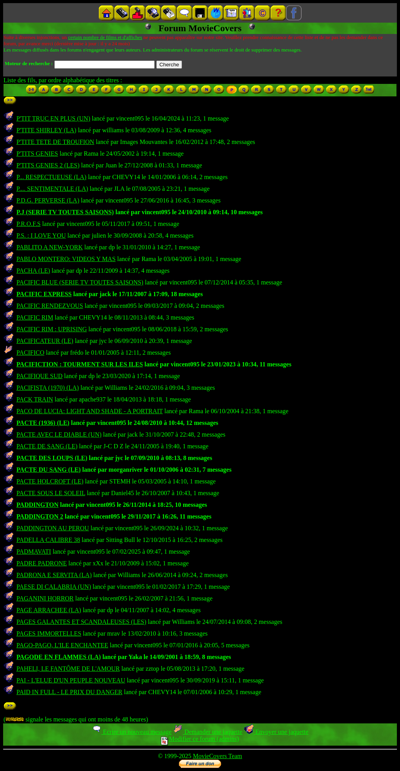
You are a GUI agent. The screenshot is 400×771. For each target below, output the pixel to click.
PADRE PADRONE (41, 563)
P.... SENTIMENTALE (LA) (52, 188)
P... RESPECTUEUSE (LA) (51, 177)
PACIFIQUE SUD (39, 376)
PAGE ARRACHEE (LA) (48, 610)
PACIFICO (30, 352)
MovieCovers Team (217, 756)
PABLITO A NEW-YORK (49, 247)
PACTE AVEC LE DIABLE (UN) (59, 434)
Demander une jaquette (207, 731)
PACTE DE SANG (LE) (46, 446)
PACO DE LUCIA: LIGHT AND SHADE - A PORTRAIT (89, 411)
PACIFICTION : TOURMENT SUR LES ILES (79, 364)
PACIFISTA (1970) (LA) (47, 387)
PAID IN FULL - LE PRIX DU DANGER (69, 692)
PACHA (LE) (33, 270)
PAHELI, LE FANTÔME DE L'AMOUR (68, 668)
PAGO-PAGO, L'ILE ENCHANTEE (62, 645)
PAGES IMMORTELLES (48, 633)
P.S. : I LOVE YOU (41, 235)
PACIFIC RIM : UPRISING (51, 329)
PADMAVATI (33, 551)
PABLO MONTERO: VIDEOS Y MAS (66, 259)
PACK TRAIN (34, 399)
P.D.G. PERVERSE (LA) (47, 200)
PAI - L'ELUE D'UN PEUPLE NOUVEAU (70, 680)
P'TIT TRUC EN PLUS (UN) (53, 118)
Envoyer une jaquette (276, 731)
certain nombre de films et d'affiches (105, 37)
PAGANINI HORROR (45, 598)
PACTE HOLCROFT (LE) (50, 481)
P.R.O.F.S (28, 223)
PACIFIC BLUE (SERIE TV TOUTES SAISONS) (79, 282)
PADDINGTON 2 (39, 516)
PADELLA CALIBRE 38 (48, 540)
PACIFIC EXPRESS (44, 294)
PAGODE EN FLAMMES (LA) (58, 657)
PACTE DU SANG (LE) (48, 469)
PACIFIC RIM (34, 317)
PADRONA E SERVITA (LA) (54, 575)
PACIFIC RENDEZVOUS (49, 305)
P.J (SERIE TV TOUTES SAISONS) (65, 212)
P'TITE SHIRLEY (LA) (46, 130)
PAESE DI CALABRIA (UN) (53, 586)
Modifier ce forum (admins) (200, 738)
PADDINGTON (37, 504)
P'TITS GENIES (37, 153)
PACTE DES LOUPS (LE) (52, 458)
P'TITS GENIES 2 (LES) (48, 165)
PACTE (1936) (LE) (43, 422)
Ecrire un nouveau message (131, 731)
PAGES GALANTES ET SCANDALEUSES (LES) (81, 621)
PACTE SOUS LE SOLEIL (50, 493)
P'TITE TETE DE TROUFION (55, 142)
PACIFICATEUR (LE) (44, 341)
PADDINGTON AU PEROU (52, 528)
